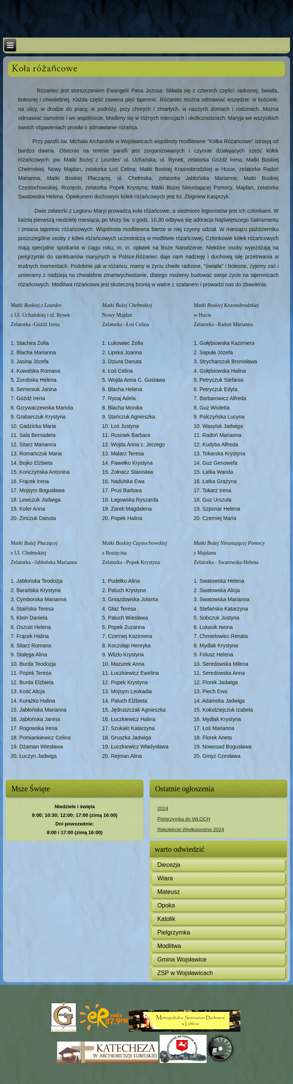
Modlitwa (169, 946)
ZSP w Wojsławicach (185, 973)
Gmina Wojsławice (182, 959)
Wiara (165, 878)
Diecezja (168, 865)
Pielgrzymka (173, 932)
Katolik (166, 919)
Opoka (166, 905)
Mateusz (168, 892)
